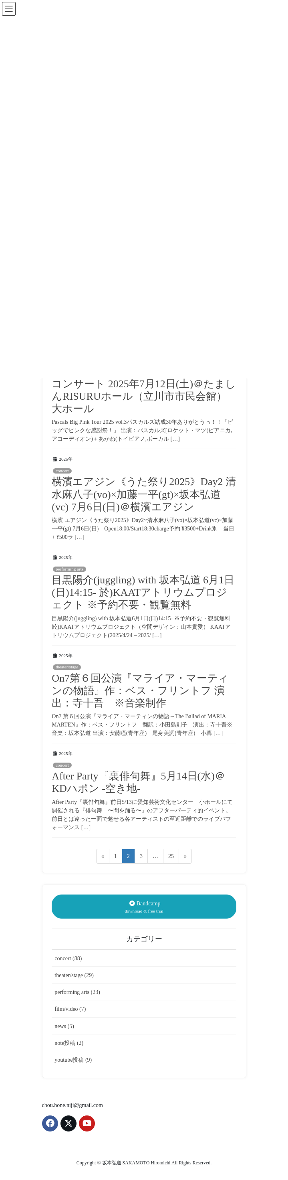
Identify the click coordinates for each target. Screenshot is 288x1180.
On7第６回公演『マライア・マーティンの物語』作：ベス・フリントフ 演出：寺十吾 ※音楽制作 (140, 690)
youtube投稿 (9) (73, 1060)
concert (62, 470)
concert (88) (68, 958)
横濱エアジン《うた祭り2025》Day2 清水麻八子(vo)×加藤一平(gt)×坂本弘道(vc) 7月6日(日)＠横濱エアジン (144, 494)
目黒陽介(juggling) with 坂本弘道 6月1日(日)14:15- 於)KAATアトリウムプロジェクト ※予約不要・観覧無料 (143, 592)
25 (171, 857)
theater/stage (67, 666)
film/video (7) (70, 1009)
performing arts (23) (77, 992)
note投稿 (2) (68, 1043)
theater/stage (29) (74, 975)
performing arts (69, 569)
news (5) (64, 1026)
